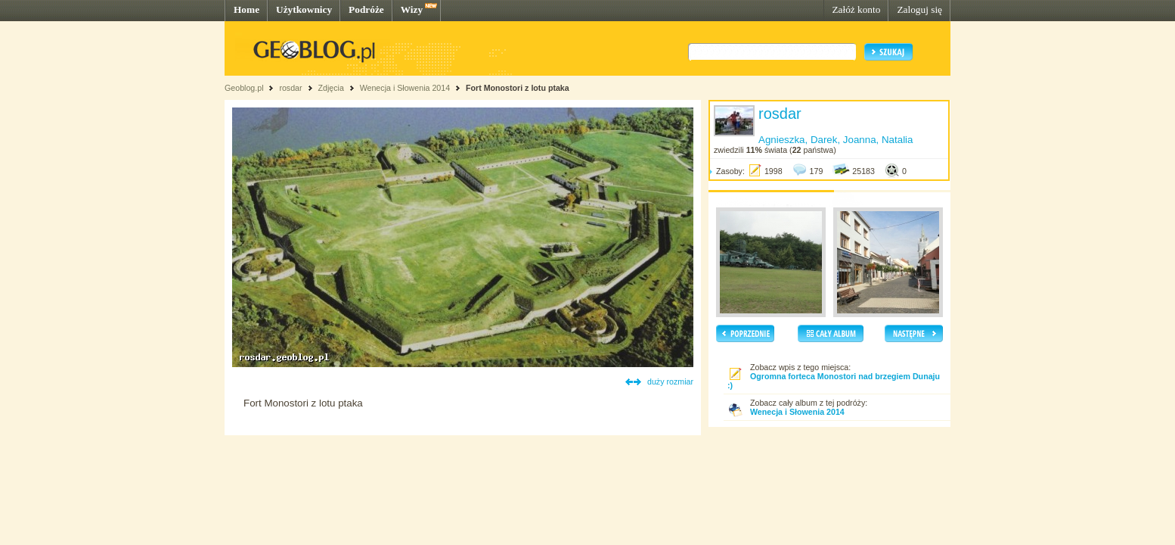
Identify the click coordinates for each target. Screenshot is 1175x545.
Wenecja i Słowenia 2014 (405, 87)
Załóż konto (856, 9)
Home (246, 9)
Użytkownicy (304, 9)
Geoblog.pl (244, 87)
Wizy (412, 9)
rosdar (290, 87)
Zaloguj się (919, 9)
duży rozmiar (670, 381)
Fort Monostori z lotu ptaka (517, 87)
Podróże (366, 9)
